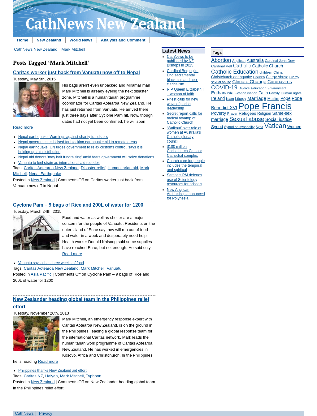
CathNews (24, 413)
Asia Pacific (41, 274)
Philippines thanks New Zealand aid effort (52, 370)
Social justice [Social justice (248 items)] (278, 119)
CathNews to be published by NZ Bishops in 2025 (180, 61)
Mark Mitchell (73, 49)
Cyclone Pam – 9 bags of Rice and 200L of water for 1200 (78, 205)
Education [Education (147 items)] (258, 88)
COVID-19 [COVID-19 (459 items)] (224, 87)
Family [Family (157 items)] (274, 93)
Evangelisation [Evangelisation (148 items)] (246, 93)
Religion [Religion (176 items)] (264, 113)
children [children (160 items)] (265, 72)
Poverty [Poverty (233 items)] (218, 113)
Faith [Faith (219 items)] (263, 93)
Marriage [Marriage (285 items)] (256, 98)
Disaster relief (93, 167)
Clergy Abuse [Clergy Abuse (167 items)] (277, 77)
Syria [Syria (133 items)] (259, 127)
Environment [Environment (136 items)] (276, 88)
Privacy (45, 413)
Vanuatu (114, 268)
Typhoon (93, 376)
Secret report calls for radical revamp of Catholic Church (184, 118)
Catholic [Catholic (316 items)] (242, 65)
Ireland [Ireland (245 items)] (218, 98)
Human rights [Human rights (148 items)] (291, 93)
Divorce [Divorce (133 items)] (244, 88)
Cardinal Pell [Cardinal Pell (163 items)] (221, 66)
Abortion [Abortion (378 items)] (221, 60)
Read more (23, 127)
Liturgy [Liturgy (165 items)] (240, 98)
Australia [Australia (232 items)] (255, 60)
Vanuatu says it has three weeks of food (51, 263)
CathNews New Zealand (35, 49)
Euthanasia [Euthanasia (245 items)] (222, 92)
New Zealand (49, 40)
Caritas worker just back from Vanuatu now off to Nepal (76, 72)
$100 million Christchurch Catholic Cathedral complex (184, 151)
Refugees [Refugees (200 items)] (247, 113)
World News (81, 40)
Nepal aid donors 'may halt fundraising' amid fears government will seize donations (86, 157)
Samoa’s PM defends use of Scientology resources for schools (184, 179)
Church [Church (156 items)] (259, 77)
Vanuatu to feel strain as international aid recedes (59, 163)
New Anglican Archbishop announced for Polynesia (186, 194)
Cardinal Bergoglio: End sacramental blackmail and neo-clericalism (182, 77)
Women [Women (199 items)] (294, 126)
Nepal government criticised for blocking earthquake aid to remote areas (77, 142)
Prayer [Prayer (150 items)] (232, 113)
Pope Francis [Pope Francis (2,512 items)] (265, 106)
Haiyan (51, 376)
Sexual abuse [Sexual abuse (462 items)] (246, 119)
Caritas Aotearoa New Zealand (51, 167)
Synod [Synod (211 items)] (217, 126)
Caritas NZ (33, 376)
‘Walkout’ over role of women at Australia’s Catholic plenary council (184, 135)
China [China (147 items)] (277, 72)
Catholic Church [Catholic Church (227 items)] (267, 65)
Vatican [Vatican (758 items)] (275, 126)
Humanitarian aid (123, 167)
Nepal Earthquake (45, 173)
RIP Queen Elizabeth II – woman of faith (186, 91)
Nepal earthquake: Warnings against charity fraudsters (63, 137)
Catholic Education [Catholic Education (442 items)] (234, 71)
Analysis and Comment (123, 40)
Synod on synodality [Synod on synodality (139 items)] (239, 127)
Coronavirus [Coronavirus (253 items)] (279, 81)
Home (22, 40)
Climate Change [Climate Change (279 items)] (249, 81)
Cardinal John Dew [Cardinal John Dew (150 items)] (280, 60)
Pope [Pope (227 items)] (285, 98)
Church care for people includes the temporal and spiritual (186, 165)
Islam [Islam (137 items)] (230, 99)
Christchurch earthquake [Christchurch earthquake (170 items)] (231, 77)
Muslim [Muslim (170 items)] (273, 98)
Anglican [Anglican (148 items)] (238, 60)
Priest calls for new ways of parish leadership (182, 103)
